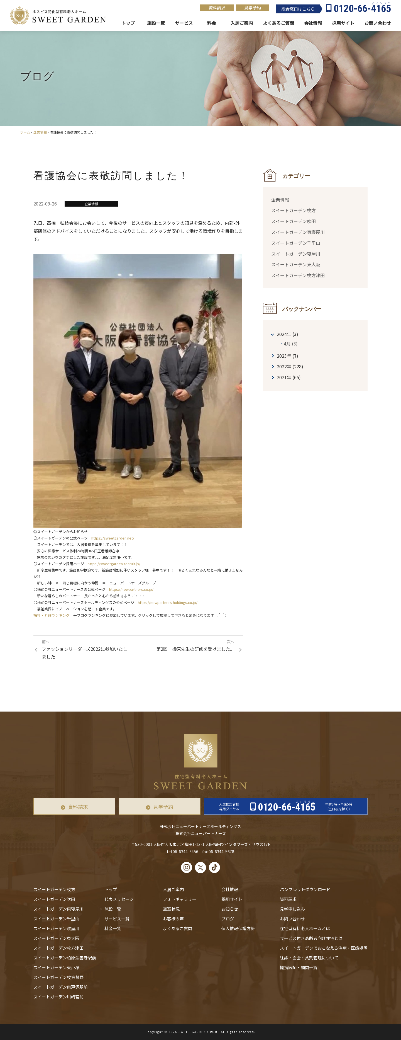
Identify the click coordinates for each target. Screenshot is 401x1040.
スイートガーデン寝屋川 (295, 253)
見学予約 (252, 8)
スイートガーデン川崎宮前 (58, 997)
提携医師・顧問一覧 (298, 967)
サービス (184, 23)
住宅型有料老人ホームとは (305, 928)
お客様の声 (173, 919)
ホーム (25, 132)
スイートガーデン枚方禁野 (58, 977)
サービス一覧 (116, 919)
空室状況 (171, 909)
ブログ (227, 919)
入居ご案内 (173, 889)
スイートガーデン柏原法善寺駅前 (64, 958)
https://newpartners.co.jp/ (131, 589)
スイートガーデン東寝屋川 (298, 232)
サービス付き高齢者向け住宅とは (311, 938)
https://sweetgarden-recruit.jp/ (114, 563)
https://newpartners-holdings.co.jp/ (167, 602)
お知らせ (229, 909)
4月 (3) (291, 343)
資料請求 (217, 8)
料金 (211, 23)
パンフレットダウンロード (305, 889)
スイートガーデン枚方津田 (298, 275)
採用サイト (343, 23)
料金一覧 (112, 928)
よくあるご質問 (177, 928)
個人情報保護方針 (238, 928)
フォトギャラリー (179, 899)
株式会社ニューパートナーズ (200, 833)
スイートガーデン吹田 (293, 221)
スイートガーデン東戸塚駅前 (60, 987)
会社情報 (313, 23)
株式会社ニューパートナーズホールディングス (200, 826)
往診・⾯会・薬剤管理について (309, 958)
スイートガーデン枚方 (293, 210)
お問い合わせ (292, 919)
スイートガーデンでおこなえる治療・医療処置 (324, 948)
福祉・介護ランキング (51, 615)
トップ (128, 23)
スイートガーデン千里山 (295, 243)
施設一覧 (156, 23)
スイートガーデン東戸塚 (56, 967)
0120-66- (362, 8)
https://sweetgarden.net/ (112, 538)
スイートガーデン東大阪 (295, 264)
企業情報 (40, 132)
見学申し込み (292, 909)
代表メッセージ (119, 899)
